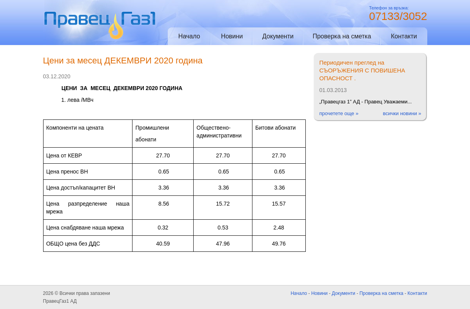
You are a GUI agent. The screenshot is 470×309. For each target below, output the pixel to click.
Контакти (404, 36)
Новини (232, 36)
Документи (278, 36)
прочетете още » (339, 113)
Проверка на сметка (341, 36)
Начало (189, 36)
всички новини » (402, 113)
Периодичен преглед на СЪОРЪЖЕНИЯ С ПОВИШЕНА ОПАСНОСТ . (362, 70)
